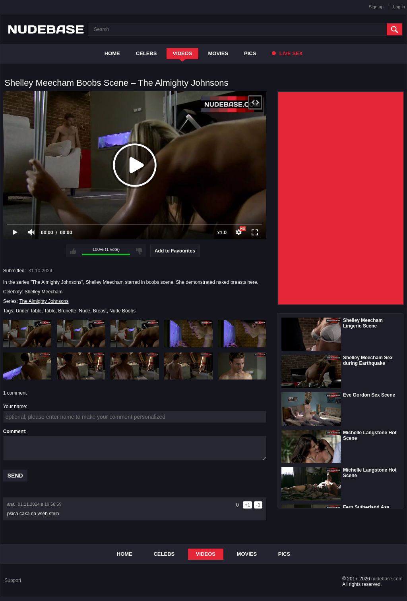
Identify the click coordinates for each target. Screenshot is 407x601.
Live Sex (287, 53)
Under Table (29, 311)
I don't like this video (139, 251)
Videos (182, 53)
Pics (250, 53)
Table (50, 311)
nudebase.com (387, 579)
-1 (258, 505)
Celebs (146, 53)
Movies (218, 53)
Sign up (376, 6)
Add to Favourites (175, 251)
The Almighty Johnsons (43, 301)
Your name (14, 406)
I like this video (73, 251)
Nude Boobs (122, 311)
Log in (399, 6)
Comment (14, 431)
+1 (247, 505)
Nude (84, 311)
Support (12, 580)
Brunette (67, 311)
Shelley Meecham (43, 292)
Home (112, 53)
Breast (100, 311)
